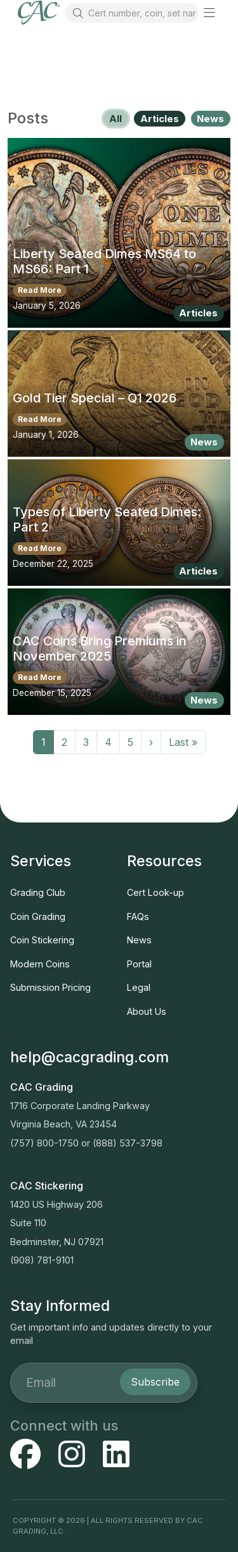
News (210, 119)
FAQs (138, 916)
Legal (138, 987)
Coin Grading (37, 916)
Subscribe (155, 1381)
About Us (146, 1011)
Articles (159, 119)
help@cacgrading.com (89, 1057)
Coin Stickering (42, 939)
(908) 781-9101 (42, 1260)
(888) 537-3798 (127, 1143)
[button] (209, 12)
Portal (139, 964)
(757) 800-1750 (44, 1143)
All (115, 119)
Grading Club (37, 892)
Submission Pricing (50, 987)
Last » (183, 742)
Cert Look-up (155, 892)
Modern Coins (40, 964)
